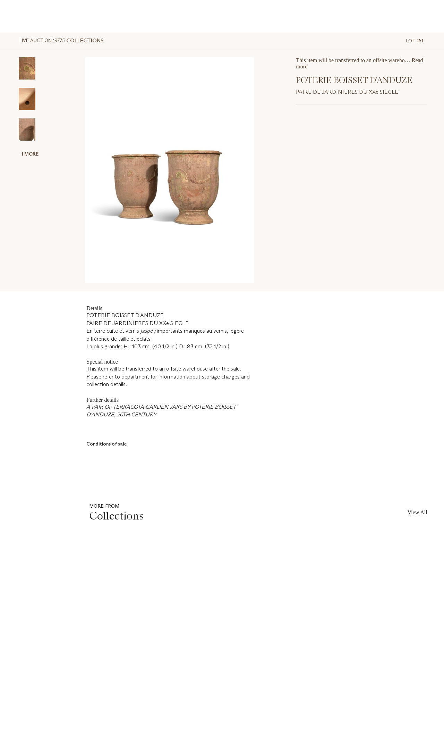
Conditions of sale (106, 444)
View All (417, 512)
